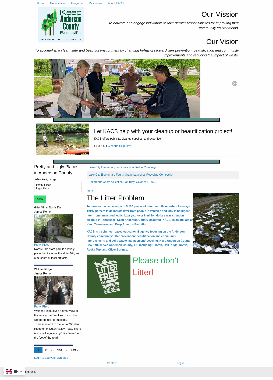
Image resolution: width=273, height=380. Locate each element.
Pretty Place (56, 185)
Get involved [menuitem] (58, 3)
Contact (111, 363)
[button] (38, 83)
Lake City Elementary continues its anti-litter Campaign (123, 167)
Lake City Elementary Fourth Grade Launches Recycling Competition (131, 174)
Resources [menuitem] (95, 3)
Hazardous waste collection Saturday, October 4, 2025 (122, 181)
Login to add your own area (51, 357)
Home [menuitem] (41, 3)
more (90, 190)
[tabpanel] (136, 88)
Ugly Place (56, 188)
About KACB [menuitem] (116, 3)
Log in (181, 363)
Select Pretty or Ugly (45, 179)
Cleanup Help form (119, 145)
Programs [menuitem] (77, 3)
